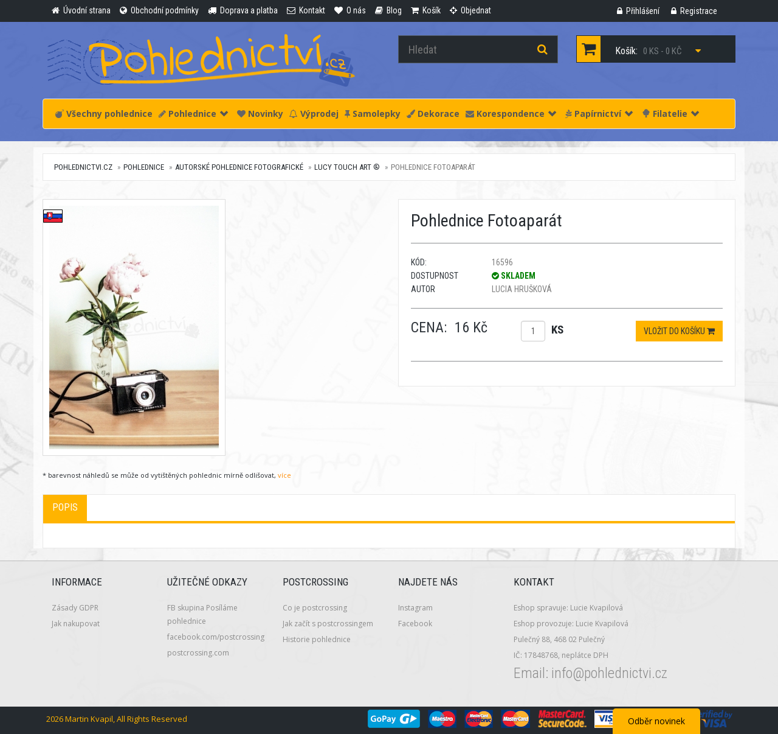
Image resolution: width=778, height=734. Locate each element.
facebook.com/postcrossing (215, 637)
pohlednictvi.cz (83, 167)
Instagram (415, 608)
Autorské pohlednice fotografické (239, 167)
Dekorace (433, 113)
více (284, 475)
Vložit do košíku (679, 331)
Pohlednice (193, 113)
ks (557, 330)
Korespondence (511, 113)
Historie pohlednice (317, 639)
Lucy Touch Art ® (347, 167)
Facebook (415, 623)
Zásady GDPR (75, 608)
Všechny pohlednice (104, 113)
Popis (65, 507)
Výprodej (314, 113)
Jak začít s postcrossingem (328, 623)
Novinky (260, 113)
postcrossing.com (198, 653)
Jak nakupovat (76, 623)
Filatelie (670, 113)
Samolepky (373, 113)
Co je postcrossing (315, 608)
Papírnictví (599, 113)
